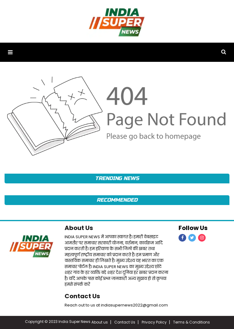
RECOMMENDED (117, 200)
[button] (10, 52)
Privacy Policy (154, 322)
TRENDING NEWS (117, 178)
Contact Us (82, 296)
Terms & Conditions (191, 322)
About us (99, 322)
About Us (79, 228)
